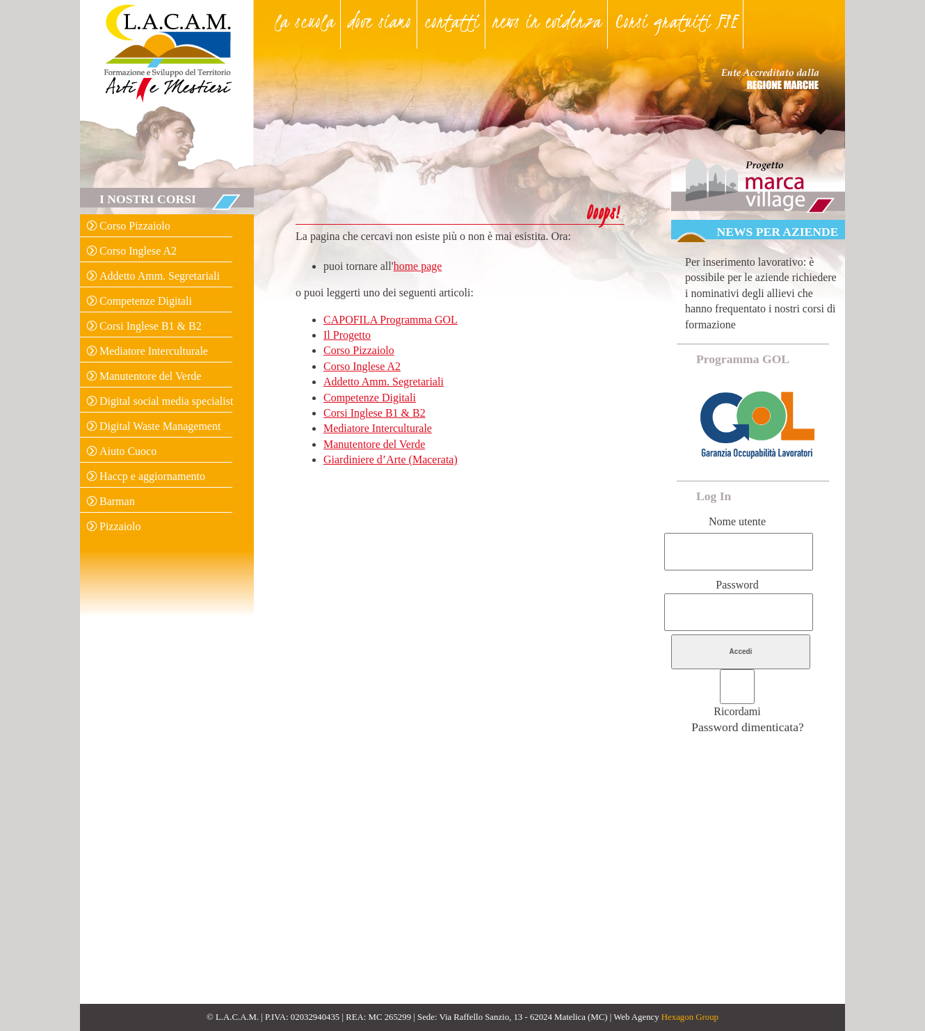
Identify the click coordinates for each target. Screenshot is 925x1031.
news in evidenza (547, 21)
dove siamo (379, 21)
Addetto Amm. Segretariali (159, 276)
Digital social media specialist (166, 401)
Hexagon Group (689, 1017)
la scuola (305, 21)
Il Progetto (347, 335)
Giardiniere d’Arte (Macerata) (390, 459)
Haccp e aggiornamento (152, 476)
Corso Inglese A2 (138, 251)
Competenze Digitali (145, 301)
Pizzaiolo (120, 526)
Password (737, 585)
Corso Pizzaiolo (134, 226)
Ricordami (737, 711)
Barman (117, 501)
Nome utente (737, 521)
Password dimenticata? (747, 727)
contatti (451, 21)
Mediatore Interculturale (153, 351)
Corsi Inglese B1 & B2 (150, 326)
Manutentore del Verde (150, 376)
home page (418, 266)
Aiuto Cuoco (127, 451)
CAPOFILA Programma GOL (390, 320)
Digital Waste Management (159, 426)
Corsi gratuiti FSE (676, 21)
